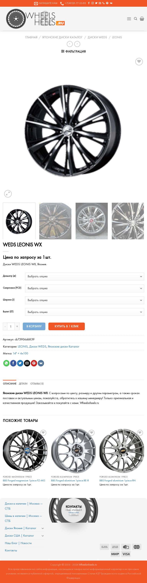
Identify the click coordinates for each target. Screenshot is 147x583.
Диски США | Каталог (19, 536)
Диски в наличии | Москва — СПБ (24, 506)
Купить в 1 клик (66, 326)
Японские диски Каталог (62, 37)
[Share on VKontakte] (41, 363)
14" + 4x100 (20, 353)
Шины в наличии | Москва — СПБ (23, 518)
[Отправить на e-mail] (100, 3)
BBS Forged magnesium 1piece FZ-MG (24, 480)
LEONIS (117, 37)
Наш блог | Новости (18, 543)
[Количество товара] (11, 326)
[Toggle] (42, 528)
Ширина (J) (8, 299)
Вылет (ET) (8, 311)
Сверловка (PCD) (12, 288)
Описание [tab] (9, 383)
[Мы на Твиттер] (96, 3)
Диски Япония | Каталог (20, 528)
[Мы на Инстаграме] (92, 3)
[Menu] (129, 18)
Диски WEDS (97, 37)
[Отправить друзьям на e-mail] (27, 363)
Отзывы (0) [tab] (37, 383)
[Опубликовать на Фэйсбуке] (13, 363)
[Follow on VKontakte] (111, 3)
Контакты (11, 550)
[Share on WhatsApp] (6, 363)
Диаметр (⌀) (9, 276)
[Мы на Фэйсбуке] (89, 3)
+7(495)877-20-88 (73, 512)
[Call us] (103, 3)
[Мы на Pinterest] (107, 3)
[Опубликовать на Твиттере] (20, 363)
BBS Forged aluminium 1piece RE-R (70, 480)
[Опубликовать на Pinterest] (34, 363)
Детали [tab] (23, 383)
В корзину (34, 326)
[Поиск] (135, 18)
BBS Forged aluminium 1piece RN (118, 480)
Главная (31, 37)
